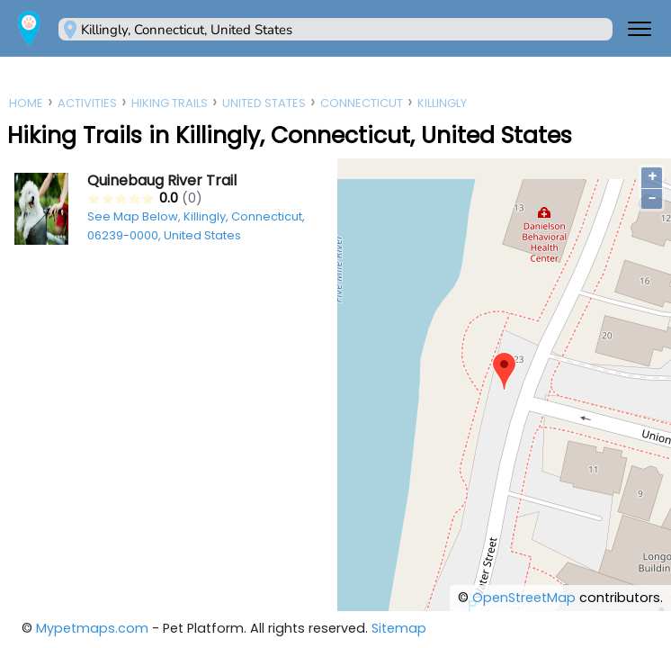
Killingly (442, 103)
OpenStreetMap (524, 598)
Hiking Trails (169, 103)
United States (264, 103)
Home (26, 103)
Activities (87, 103)
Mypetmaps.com (92, 628)
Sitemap (398, 628)
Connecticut (361, 103)
